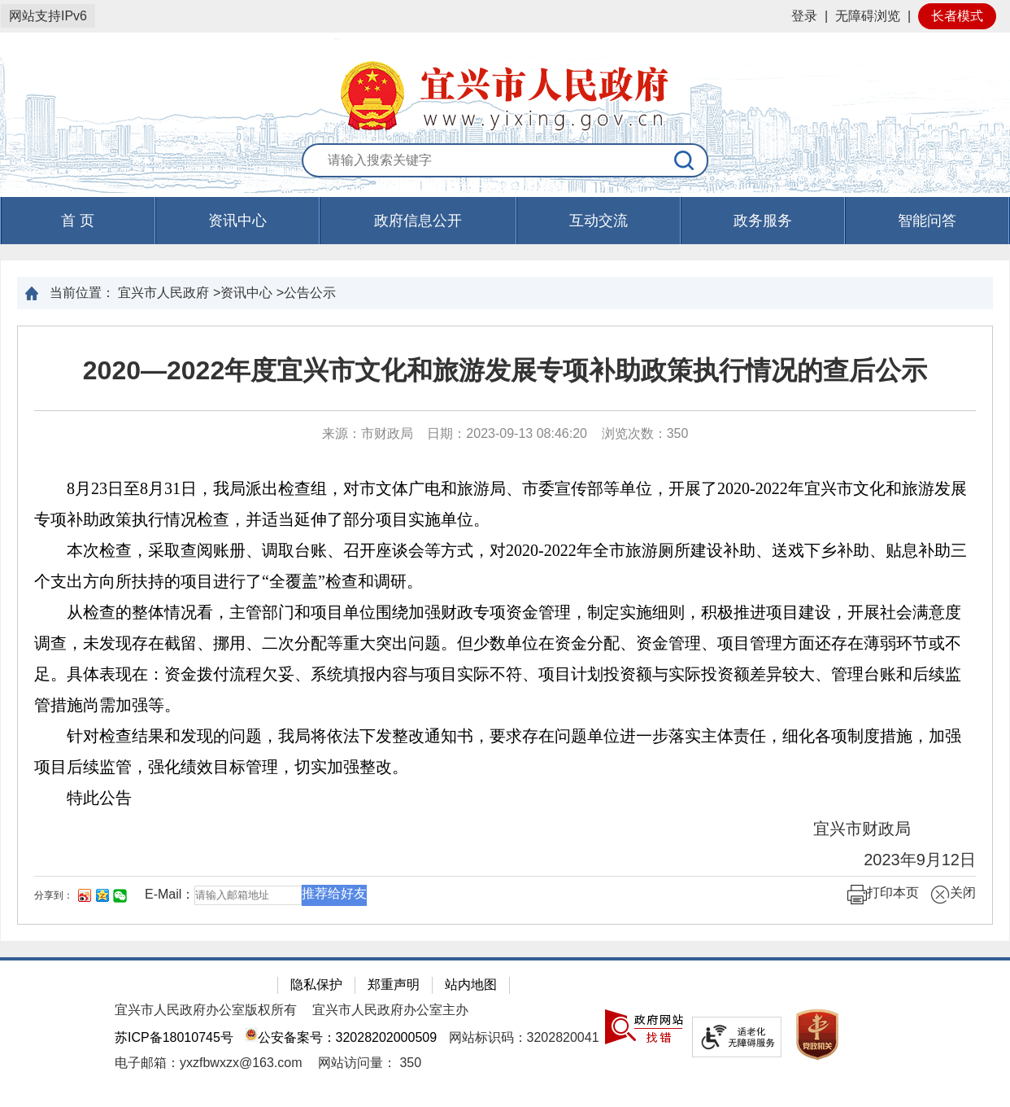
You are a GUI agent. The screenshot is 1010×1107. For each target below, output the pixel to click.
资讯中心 (237, 220)
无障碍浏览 (867, 16)
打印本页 (883, 894)
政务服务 (763, 220)
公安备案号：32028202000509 (341, 1037)
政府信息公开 (418, 220)
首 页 (77, 220)
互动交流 (598, 220)
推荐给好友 (334, 893)
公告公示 (310, 293)
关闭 (953, 894)
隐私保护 (316, 984)
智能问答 (927, 220)
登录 (804, 16)
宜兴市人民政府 (163, 293)
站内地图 (471, 984)
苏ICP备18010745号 (174, 1037)
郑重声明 (394, 984)
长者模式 (957, 16)
